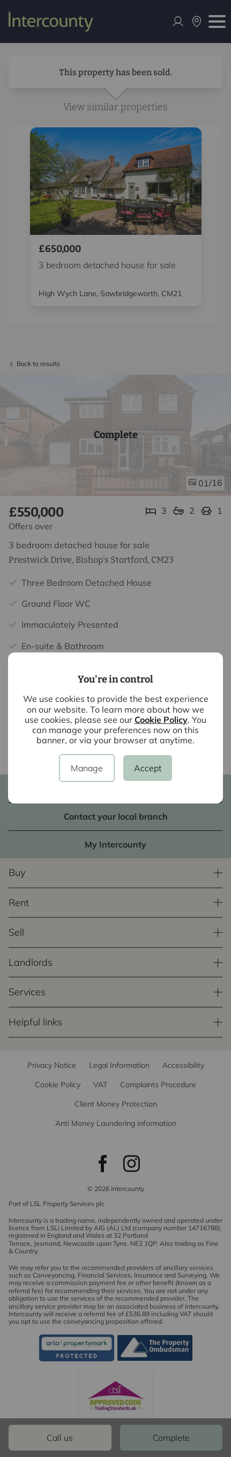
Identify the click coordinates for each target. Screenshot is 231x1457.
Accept (147, 768)
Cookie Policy (161, 719)
